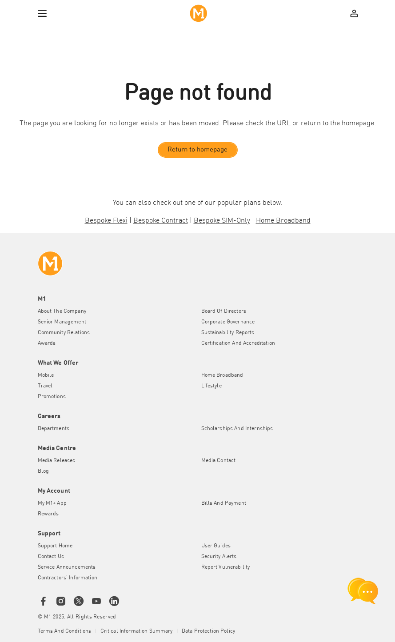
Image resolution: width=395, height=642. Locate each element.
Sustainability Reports (228, 332)
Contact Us (51, 556)
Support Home (55, 546)
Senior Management (62, 322)
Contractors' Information (67, 578)
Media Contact (218, 460)
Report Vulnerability (225, 567)
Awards (47, 343)
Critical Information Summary (136, 631)
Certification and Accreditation (238, 343)
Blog (43, 471)
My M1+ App (52, 503)
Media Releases (57, 460)
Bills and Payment (223, 503)
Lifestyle (211, 386)
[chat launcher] (363, 590)
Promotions (52, 396)
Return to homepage (197, 150)
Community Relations (64, 332)
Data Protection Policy (208, 631)
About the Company (62, 311)
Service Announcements (67, 567)
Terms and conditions (65, 631)
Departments (54, 428)
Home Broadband (222, 375)
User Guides (216, 546)
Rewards (48, 514)
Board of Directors (224, 311)
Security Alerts (219, 556)
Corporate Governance (228, 322)
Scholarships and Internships (237, 428)
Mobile (46, 375)
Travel (45, 386)
